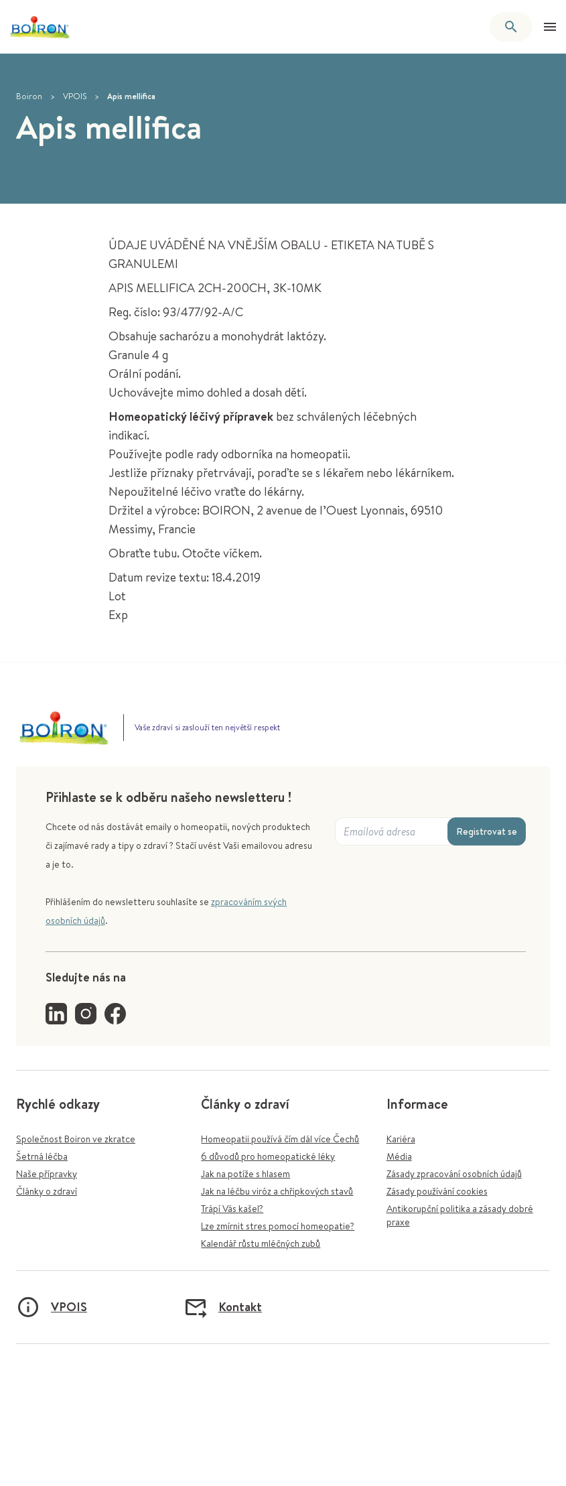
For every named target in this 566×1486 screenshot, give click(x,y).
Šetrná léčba (42, 1156)
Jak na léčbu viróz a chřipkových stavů (277, 1191)
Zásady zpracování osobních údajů (454, 1173)
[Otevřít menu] (550, 27)
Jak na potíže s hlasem (245, 1173)
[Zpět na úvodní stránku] (40, 27)
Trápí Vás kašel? (232, 1208)
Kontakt (223, 1307)
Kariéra (400, 1139)
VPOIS (74, 96)
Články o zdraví (46, 1191)
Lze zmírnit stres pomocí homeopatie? (277, 1226)
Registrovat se (486, 831)
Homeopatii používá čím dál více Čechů (280, 1139)
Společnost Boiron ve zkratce (75, 1139)
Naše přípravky (46, 1173)
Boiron (29, 96)
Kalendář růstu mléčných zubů (260, 1243)
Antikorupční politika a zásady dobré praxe (459, 1215)
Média (399, 1156)
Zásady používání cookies (437, 1191)
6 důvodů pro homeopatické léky (268, 1156)
